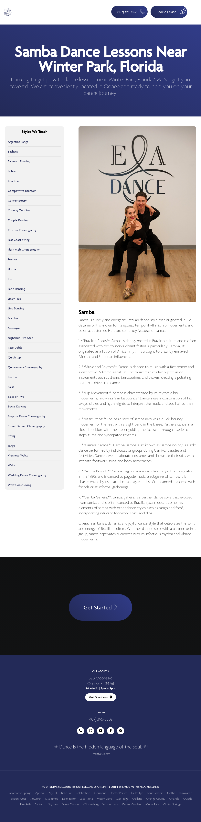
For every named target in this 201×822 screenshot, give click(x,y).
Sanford (39, 804)
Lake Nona (86, 799)
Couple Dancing (18, 220)
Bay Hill (52, 793)
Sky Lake (53, 804)
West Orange (70, 804)
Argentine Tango (18, 142)
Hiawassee (185, 793)
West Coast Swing (19, 485)
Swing (11, 436)
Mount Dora (104, 799)
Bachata (13, 151)
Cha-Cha (13, 181)
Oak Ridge (122, 799)
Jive (10, 279)
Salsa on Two (16, 396)
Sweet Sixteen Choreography (26, 426)
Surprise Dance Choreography (27, 416)
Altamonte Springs (20, 793)
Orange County (155, 799)
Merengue (14, 328)
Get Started (100, 607)
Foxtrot (12, 259)
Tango (11, 445)
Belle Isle (66, 793)
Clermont (100, 793)
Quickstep (14, 357)
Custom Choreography (22, 230)
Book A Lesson (172, 10)
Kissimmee (51, 799)
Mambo (13, 318)
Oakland (137, 799)
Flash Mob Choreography (24, 249)
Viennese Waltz (18, 455)
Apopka (40, 793)
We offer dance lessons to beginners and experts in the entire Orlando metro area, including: (100, 786)
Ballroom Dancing (19, 161)
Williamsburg (91, 804)
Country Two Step (19, 210)
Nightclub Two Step (20, 338)
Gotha (171, 793)
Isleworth (35, 799)
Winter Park (152, 804)
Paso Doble (15, 347)
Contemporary (17, 200)
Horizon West (17, 799)
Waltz (11, 465)
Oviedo (188, 799)
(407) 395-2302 (131, 11)
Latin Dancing (16, 289)
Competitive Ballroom (22, 191)
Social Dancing (17, 406)
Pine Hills (25, 804)
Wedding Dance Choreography (27, 475)
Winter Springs (172, 804)
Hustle (12, 269)
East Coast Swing (18, 240)
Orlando (174, 799)
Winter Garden (131, 804)
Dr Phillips (137, 793)
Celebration (83, 793)
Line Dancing (16, 308)
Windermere (110, 804)
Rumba (12, 377)
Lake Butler (69, 799)
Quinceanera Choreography (25, 367)
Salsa (11, 387)
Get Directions (100, 697)
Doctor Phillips (118, 793)
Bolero (12, 171)
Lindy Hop (14, 298)
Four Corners (155, 793)
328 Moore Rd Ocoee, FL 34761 (100, 681)
